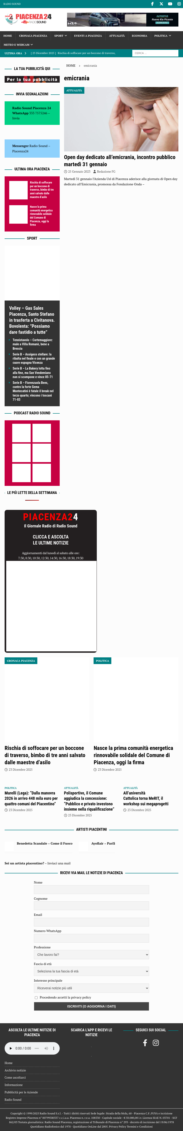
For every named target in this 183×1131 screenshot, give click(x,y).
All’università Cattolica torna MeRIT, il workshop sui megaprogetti (145, 798)
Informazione (14, 1085)
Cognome (40, 898)
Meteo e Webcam (16, 44)
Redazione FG (106, 171)
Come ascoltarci (15, 1077)
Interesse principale (48, 980)
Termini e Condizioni (140, 1126)
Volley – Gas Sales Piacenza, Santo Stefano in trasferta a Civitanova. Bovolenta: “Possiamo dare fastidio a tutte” (32, 320)
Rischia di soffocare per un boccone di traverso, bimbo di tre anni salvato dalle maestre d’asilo (42, 190)
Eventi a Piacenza (88, 35)
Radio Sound (12, 4)
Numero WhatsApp (47, 931)
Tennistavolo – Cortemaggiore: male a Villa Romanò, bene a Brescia (33, 344)
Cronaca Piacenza (33, 35)
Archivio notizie (15, 1070)
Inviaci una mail (59, 863)
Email (38, 914)
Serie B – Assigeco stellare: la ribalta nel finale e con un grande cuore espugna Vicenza (34, 358)
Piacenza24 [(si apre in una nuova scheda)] (20, 151)
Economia (139, 35)
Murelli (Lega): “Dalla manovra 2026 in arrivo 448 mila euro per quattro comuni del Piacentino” (31, 798)
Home (7, 35)
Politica (161, 35)
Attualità (117, 35)
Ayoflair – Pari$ (103, 843)
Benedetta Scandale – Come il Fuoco (44, 843)
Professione (42, 947)
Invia (16, 118)
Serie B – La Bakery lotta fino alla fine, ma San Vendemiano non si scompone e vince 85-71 (33, 373)
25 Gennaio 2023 (79, 171)
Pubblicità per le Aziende (21, 1092)
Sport (58, 35)
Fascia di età (43, 964)
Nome (38, 882)
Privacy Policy (117, 1126)
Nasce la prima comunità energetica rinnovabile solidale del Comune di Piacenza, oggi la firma (41, 215)
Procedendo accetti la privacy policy (65, 997)
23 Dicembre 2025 (20, 769)
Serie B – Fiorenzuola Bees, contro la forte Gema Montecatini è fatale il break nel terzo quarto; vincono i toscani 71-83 (33, 391)
